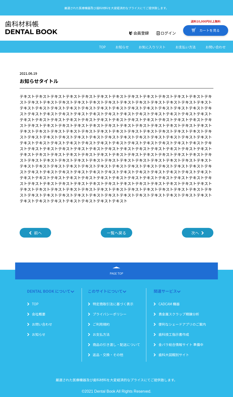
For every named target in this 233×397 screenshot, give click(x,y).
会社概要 (36, 314)
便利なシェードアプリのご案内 (180, 324)
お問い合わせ (215, 47)
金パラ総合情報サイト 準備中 (178, 344)
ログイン (166, 33)
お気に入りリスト (152, 47)
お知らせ (122, 47)
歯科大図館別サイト (171, 354)
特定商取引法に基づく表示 (110, 303)
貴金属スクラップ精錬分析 (176, 314)
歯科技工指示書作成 (171, 334)
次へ (197, 233)
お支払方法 (99, 334)
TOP (102, 47)
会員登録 (139, 33)
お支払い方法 (185, 47)
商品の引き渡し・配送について (114, 344)
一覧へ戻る (116, 233)
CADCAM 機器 (166, 303)
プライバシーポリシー (107, 314)
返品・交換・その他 (105, 354)
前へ (35, 233)
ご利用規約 (99, 324)
